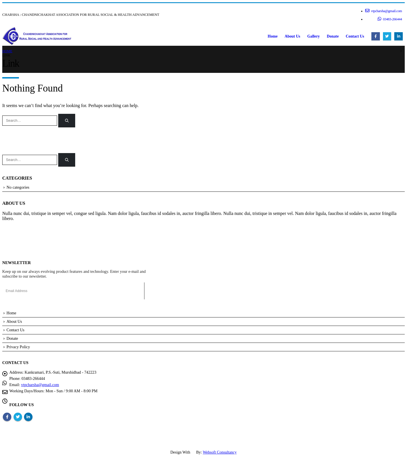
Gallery (313, 36)
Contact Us (355, 36)
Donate (333, 36)
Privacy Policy (18, 347)
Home (273, 36)
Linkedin (28, 417)
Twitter (18, 417)
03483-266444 (390, 19)
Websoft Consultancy (220, 452)
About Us (292, 36)
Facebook (7, 417)
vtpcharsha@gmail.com (383, 10)
